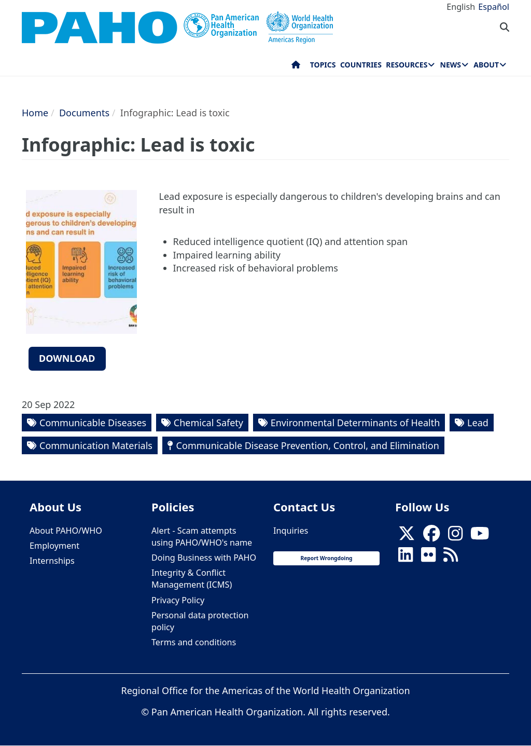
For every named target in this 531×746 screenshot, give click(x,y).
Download (67, 358)
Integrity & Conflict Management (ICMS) (191, 578)
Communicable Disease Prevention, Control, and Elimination (307, 445)
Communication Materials (95, 445)
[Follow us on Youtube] (479, 536)
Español (493, 6)
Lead (477, 422)
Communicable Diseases (92, 422)
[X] (406, 536)
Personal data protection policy (199, 621)
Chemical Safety (208, 422)
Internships (52, 560)
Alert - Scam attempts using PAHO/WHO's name (201, 536)
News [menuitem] (450, 65)
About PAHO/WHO (66, 530)
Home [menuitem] (295, 67)
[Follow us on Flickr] (428, 557)
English (460, 6)
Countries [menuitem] (361, 65)
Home (35, 112)
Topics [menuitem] (323, 65)
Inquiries (290, 530)
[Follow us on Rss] (450, 557)
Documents (84, 112)
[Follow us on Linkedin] (405, 557)
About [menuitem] (486, 65)
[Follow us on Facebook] (431, 536)
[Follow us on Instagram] (455, 536)
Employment (54, 545)
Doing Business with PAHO (203, 557)
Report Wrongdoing (326, 558)
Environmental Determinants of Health (355, 422)
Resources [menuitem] (406, 65)
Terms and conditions (193, 642)
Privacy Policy (177, 600)
